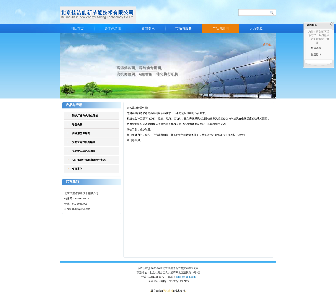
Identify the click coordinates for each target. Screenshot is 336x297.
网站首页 (77, 28)
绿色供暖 (77, 124)
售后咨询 (316, 54)
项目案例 (77, 168)
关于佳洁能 (112, 28)
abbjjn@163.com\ (186, 276)
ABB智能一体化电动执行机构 (89, 159)
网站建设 (168, 290)
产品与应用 (220, 28)
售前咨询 (316, 48)
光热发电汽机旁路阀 (83, 142)
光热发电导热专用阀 (83, 151)
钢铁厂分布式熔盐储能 (85, 115)
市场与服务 (183, 28)
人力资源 (256, 28)
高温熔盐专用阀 (81, 133)
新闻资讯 (148, 28)
